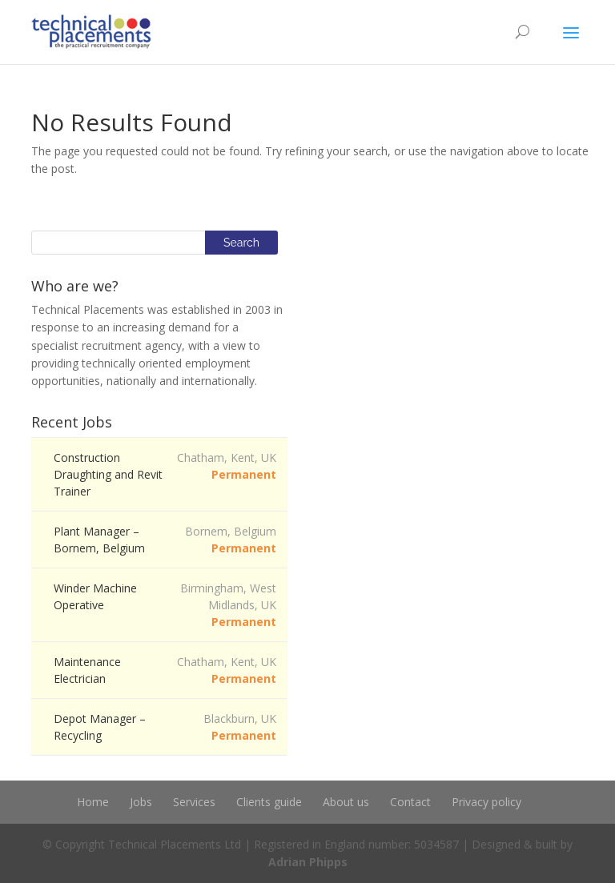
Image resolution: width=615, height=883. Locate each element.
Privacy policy (486, 801)
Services (194, 801)
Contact (410, 801)
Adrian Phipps (308, 861)
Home (93, 801)
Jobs (141, 801)
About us (346, 801)
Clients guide (269, 801)
